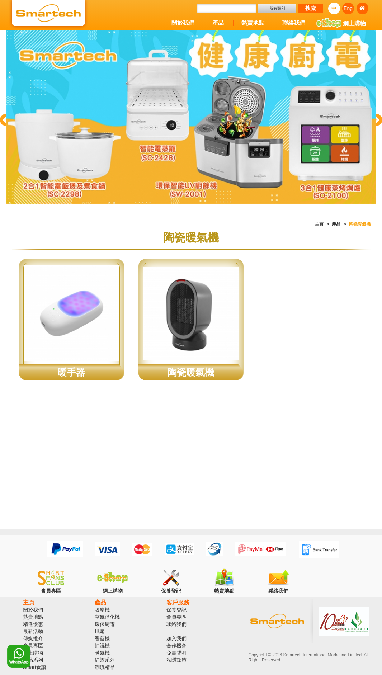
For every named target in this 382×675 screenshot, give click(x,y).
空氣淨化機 (107, 617)
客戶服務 (177, 602)
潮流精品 (105, 667)
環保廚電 (105, 624)
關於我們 (182, 23)
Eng (348, 8)
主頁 (319, 224)
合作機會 (176, 645)
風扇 (100, 631)
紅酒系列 (105, 660)
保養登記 (176, 610)
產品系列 (33, 660)
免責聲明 (176, 653)
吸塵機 (102, 610)
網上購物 (341, 24)
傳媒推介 (33, 638)
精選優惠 (33, 624)
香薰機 (102, 638)
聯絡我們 (293, 23)
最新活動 (33, 631)
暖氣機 (102, 653)
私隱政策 (176, 660)
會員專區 (33, 645)
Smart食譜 (34, 667)
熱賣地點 (252, 23)
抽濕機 (102, 645)
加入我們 (176, 638)
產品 (218, 23)
